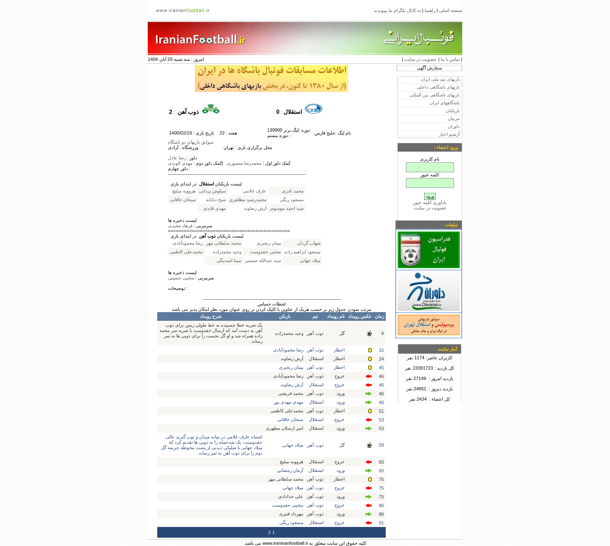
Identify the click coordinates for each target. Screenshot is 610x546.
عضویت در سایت (420, 59)
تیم (315, 316)
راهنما (430, 10)
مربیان (454, 118)
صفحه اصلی (450, 10)
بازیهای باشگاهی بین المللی (434, 94)
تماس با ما (450, 59)
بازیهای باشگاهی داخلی (438, 86)
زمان (379, 316)
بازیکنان (453, 110)
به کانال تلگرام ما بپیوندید (397, 10)
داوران (454, 126)
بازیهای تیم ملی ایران (440, 79)
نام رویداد (336, 316)
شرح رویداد (210, 316)
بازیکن (285, 316)
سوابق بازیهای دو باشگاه (191, 142)
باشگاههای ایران (445, 102)
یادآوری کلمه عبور (430, 202)
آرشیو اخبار (449, 134)
